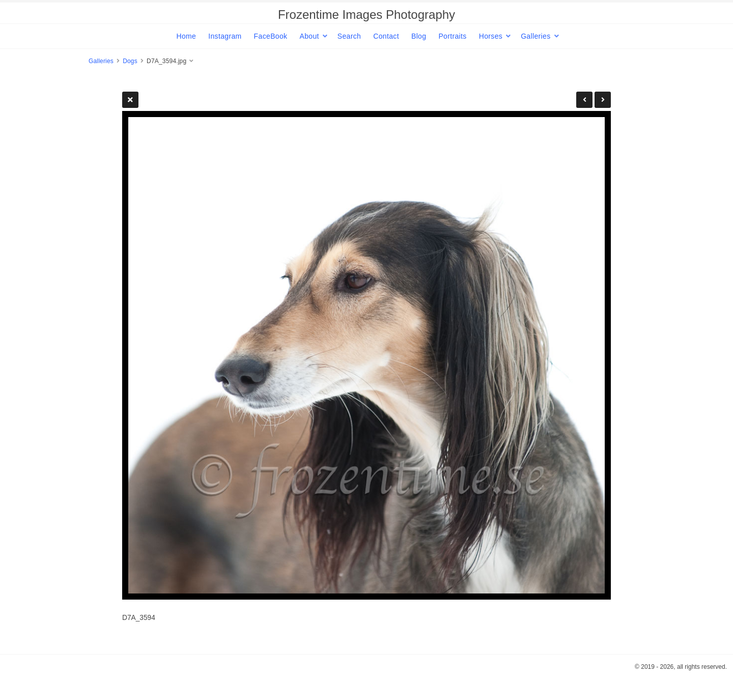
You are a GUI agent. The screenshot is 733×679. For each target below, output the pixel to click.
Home (186, 36)
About (309, 36)
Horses (490, 36)
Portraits (452, 36)
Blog (418, 36)
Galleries (535, 36)
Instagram (224, 36)
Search (349, 36)
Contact (386, 36)
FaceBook (271, 36)
